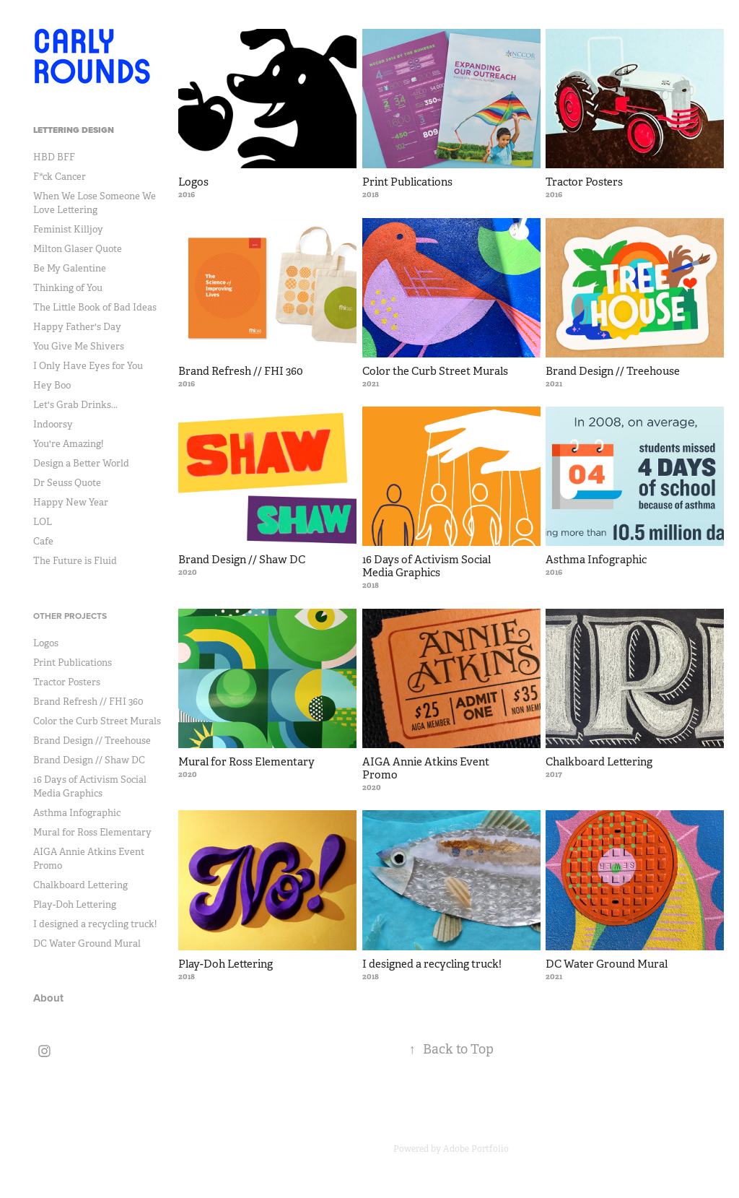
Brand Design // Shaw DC (89, 760)
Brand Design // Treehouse (92, 740)
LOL (42, 522)
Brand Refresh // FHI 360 (88, 701)
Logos (45, 643)
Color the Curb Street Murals (97, 721)
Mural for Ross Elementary (92, 832)
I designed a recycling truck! (95, 924)
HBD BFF (54, 157)
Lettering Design (73, 129)
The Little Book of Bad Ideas (95, 307)
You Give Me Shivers (78, 346)
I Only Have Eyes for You (88, 366)
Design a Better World (81, 463)
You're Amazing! (68, 444)
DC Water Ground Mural (87, 943)
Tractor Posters (66, 682)
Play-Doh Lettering (74, 904)
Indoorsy (53, 424)
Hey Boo (52, 385)
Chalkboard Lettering (80, 885)
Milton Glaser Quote (77, 249)
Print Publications (72, 662)
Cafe (43, 541)
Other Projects (70, 615)
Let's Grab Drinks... (75, 405)
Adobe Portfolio (476, 1149)
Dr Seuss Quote (67, 483)
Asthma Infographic (77, 813)
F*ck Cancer (59, 176)
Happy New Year (70, 502)
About (48, 998)
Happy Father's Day (77, 327)
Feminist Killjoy (68, 229)
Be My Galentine (69, 268)
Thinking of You (67, 288)
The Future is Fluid (75, 561)
